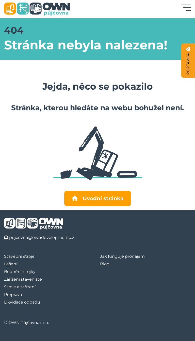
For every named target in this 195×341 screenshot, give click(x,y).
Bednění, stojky (20, 271)
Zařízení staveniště (23, 279)
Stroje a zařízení (20, 286)
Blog (104, 264)
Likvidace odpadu (22, 302)
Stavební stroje (19, 256)
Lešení (10, 264)
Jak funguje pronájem (122, 256)
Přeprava (13, 294)
